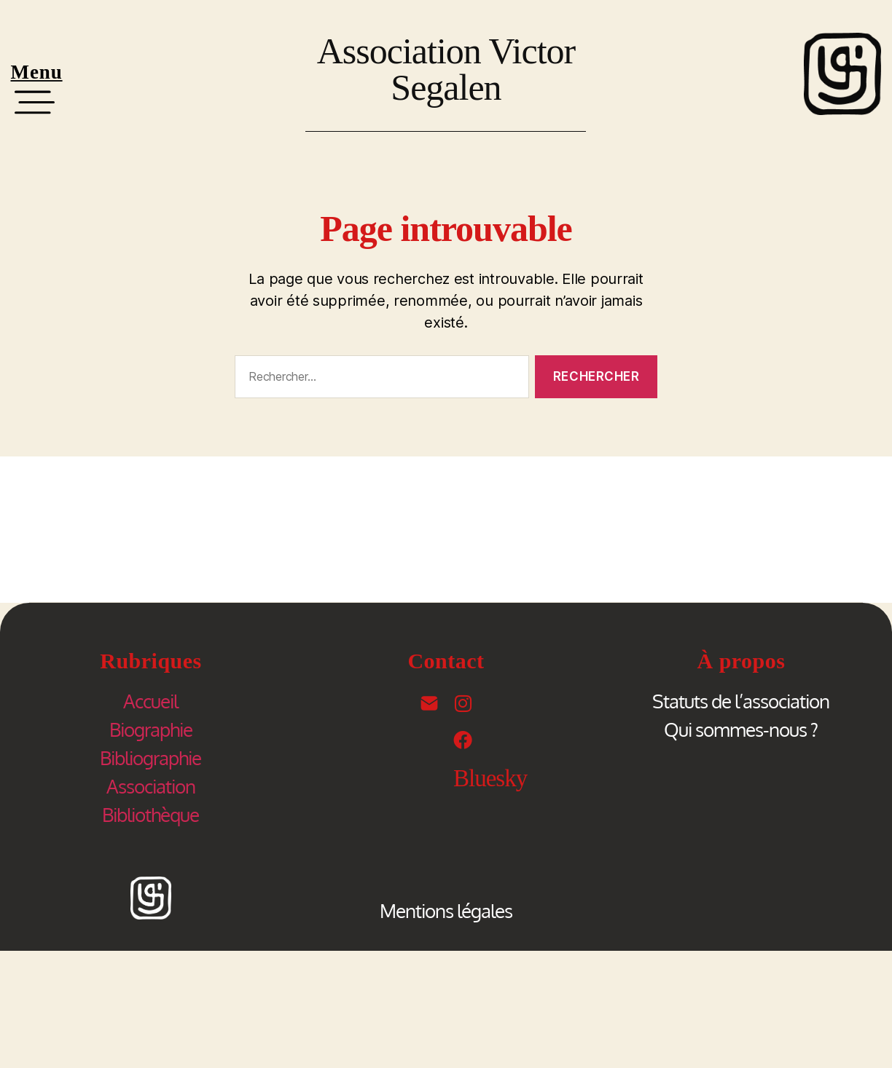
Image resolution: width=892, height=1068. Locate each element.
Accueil (150, 701)
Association (150, 786)
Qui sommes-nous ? (741, 729)
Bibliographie (150, 757)
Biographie (150, 729)
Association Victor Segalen (446, 69)
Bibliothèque (150, 814)
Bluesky (490, 778)
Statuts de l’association (740, 701)
